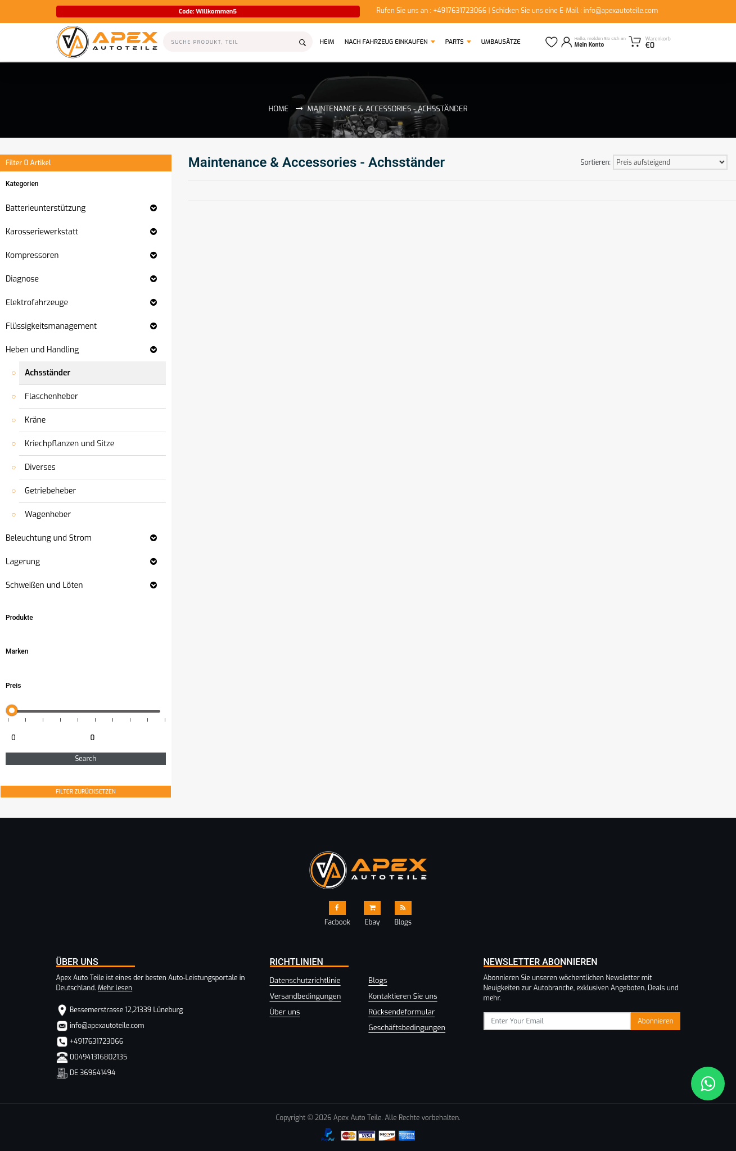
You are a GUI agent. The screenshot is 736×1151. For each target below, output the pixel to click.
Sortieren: (596, 162)
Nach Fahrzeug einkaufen (386, 42)
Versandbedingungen (305, 996)
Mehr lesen (115, 988)
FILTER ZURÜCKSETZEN (86, 791)
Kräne (35, 420)
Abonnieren (656, 1021)
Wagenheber (48, 514)
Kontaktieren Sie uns (402, 996)
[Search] (238, 41)
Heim (330, 41)
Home (278, 109)
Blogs (377, 980)
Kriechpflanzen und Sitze (69, 443)
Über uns (285, 1012)
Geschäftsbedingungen (406, 1027)
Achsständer (47, 373)
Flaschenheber (51, 396)
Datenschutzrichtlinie (305, 980)
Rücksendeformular (401, 1012)
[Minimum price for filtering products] (44, 738)
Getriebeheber (50, 491)
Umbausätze (501, 42)
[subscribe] (557, 1021)
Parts (454, 42)
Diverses (40, 467)
